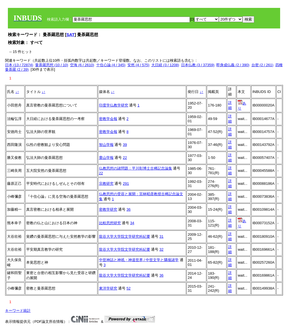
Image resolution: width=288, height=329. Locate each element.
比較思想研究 (110, 223)
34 (132, 223)
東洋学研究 (108, 288)
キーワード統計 (18, 310)
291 (126, 183)
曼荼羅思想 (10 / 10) (51, 65)
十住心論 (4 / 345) (110, 65)
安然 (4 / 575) (138, 65)
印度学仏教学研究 (113, 105)
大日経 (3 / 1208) (165, 65)
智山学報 (106, 145)
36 (128, 209)
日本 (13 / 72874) (19, 65)
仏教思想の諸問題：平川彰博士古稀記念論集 (135, 168)
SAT (70, 34)
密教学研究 (108, 209)
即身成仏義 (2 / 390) (232, 65)
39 (125, 145)
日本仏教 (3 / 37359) (198, 65)
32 (161, 249)
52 (128, 288)
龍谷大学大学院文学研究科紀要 (124, 236)
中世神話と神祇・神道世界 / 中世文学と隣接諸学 (139, 260)
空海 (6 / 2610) (82, 65)
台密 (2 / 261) (262, 65)
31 (161, 236)
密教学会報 (108, 119)
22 (125, 157)
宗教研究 (106, 183)
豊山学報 (106, 157)
